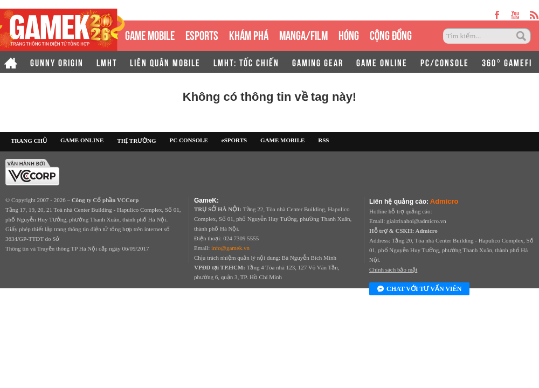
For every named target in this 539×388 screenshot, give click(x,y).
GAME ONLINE (381, 62)
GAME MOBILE (150, 34)
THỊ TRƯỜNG (136, 140)
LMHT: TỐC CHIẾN (246, 62)
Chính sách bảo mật (393, 269)
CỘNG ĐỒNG (391, 34)
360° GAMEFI (507, 62)
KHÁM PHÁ (248, 34)
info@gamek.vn (230, 248)
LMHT (106, 62)
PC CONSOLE (189, 140)
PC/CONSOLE (444, 62)
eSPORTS (201, 34)
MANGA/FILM (303, 34)
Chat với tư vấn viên (419, 289)
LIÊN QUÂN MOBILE (165, 62)
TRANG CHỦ (29, 140)
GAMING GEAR (317, 62)
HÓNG (348, 34)
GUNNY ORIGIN (57, 62)
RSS (323, 140)
